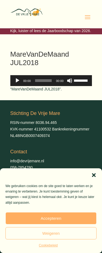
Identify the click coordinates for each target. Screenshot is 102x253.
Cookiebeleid (48, 245)
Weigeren (51, 233)
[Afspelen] (17, 80)
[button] (94, 175)
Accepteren (51, 218)
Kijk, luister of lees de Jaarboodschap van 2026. (50, 31)
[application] (51, 80)
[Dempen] (69, 80)
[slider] (43, 80)
